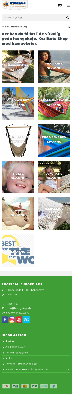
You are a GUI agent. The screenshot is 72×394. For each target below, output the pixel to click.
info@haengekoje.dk (19, 308)
